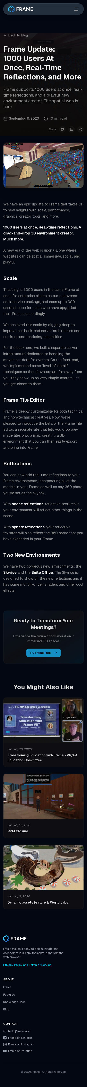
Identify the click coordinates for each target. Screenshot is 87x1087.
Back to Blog (15, 35)
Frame (7, 987)
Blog (6, 1009)
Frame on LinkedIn (20, 1038)
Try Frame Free (43, 653)
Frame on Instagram (21, 1044)
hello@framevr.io (19, 1031)
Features (9, 994)
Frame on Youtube (20, 1051)
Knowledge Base (14, 1002)
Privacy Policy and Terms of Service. (27, 965)
